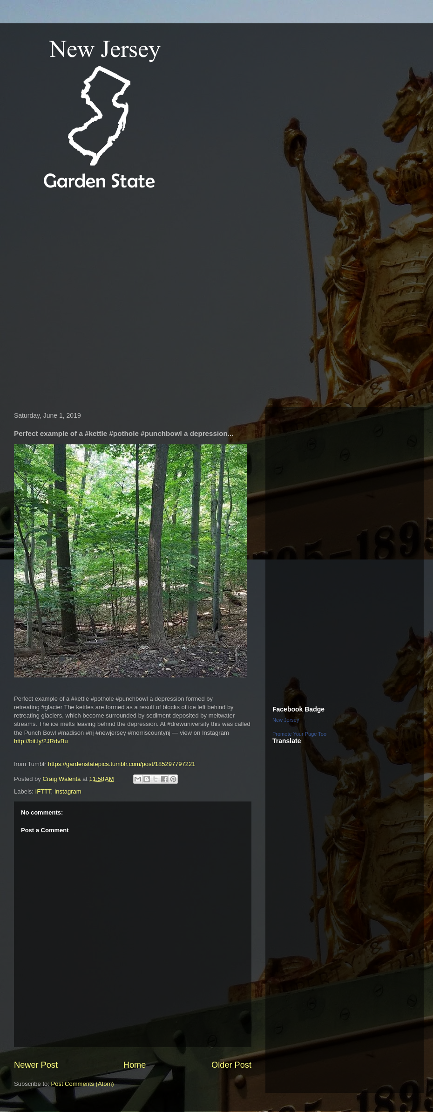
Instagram (67, 791)
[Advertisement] (95, 300)
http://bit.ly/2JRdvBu (41, 741)
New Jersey (285, 720)
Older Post (231, 1065)
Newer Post (36, 1065)
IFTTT (43, 791)
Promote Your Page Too (299, 734)
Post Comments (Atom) (82, 1083)
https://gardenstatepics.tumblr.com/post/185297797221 (122, 763)
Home (134, 1065)
